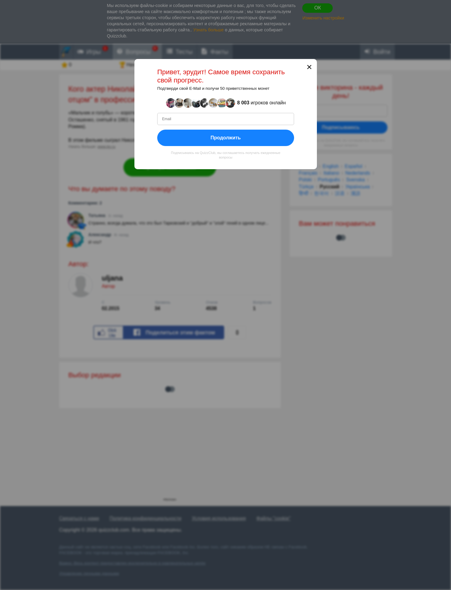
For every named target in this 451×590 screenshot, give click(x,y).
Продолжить (225, 137)
